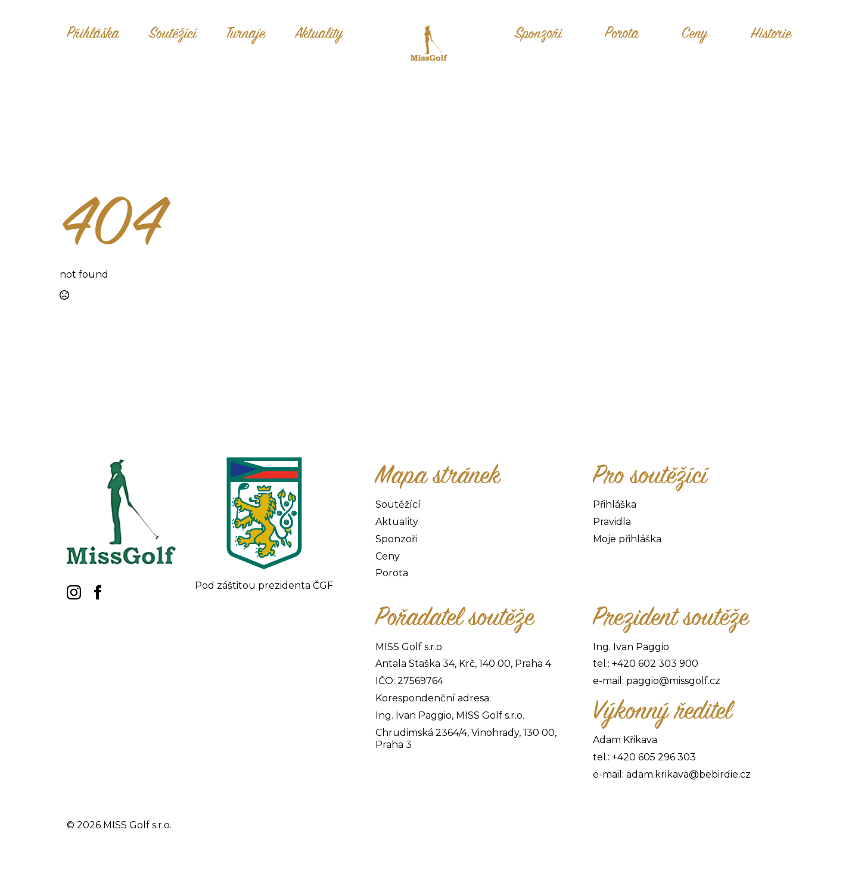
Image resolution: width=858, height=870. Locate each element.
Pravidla (612, 521)
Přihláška (93, 33)
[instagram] (74, 592)
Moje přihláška (627, 539)
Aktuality (319, 33)
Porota (622, 33)
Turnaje (245, 33)
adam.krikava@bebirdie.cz (688, 774)
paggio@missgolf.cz (673, 680)
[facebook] (98, 592)
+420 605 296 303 (654, 757)
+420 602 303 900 (655, 663)
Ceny (695, 33)
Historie (771, 33)
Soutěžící (173, 33)
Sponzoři (538, 33)
